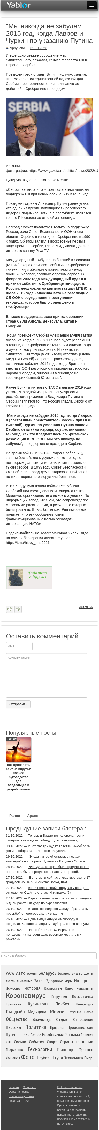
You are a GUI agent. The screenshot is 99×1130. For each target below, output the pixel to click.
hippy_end (15, 48)
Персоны (13, 1027)
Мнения (58, 1012)
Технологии (39, 1049)
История (32, 988)
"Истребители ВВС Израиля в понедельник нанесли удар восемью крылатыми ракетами (43, 934)
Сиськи (20, 1042)
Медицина (37, 1012)
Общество (17, 1019)
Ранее (14, 816)
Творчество (14, 1050)
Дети (88, 973)
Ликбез (62, 1004)
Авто (20, 973)
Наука (88, 1012)
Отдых (62, 1019)
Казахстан (53, 988)
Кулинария (38, 1004)
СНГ (8, 1042)
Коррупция (59, 997)
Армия (32, 974)
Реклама (72, 1034)
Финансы (13, 1058)
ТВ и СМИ (84, 1042)
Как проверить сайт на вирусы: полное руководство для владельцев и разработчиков (18, 764)
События (36, 1042)
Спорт (52, 1042)
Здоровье (54, 981)
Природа (57, 1028)
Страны (66, 1042)
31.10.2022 (38, 48)
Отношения (83, 1019)
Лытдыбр (15, 1012)
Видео (77, 973)
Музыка (75, 1012)
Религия (87, 1035)
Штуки (56, 1057)
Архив (32, 816)
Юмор (88, 1058)
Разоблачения (53, 1035)
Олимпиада (42, 1020)
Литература (84, 1004)
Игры (68, 981)
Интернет (83, 980)
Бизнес (64, 973)
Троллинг (86, 1050)
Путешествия (17, 1034)
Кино (69, 988)
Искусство (13, 989)
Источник (86, 607)
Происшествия (80, 1027)
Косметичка (82, 996)
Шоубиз (42, 1057)
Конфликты (85, 989)
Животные (24, 981)
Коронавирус (25, 995)
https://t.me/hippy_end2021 (28, 543)
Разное (36, 1035)
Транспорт (66, 1049)
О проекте (29, 1087)
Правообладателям (21, 1096)
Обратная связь (19, 1091)
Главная (14, 1087)
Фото (28, 1057)
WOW (10, 973)
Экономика (73, 1057)
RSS (26, 1100)
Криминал (13, 1004)
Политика (35, 1027)
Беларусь (47, 973)
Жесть (10, 981)
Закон (39, 981)
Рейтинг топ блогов (70, 1087)
